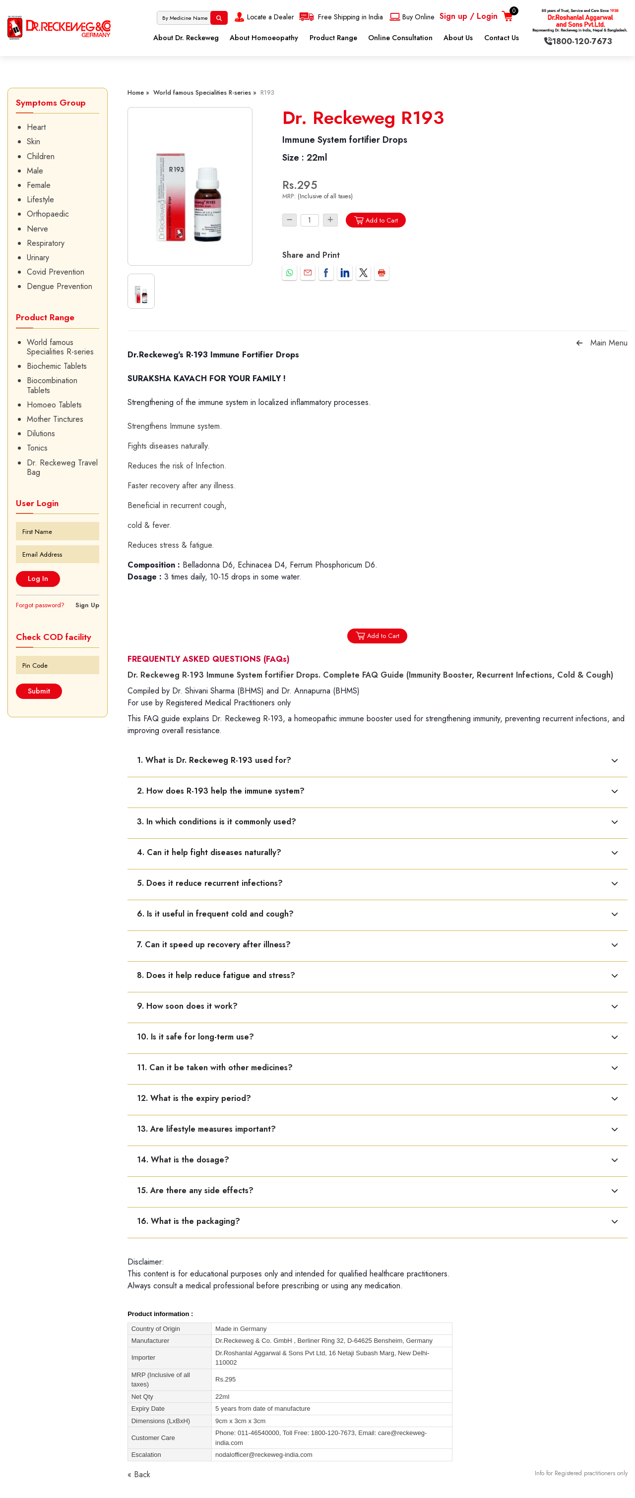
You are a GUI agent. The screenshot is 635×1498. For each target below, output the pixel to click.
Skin (33, 141)
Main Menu (609, 342)
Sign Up (87, 605)
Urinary (38, 257)
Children (41, 156)
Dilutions (41, 433)
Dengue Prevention (59, 286)
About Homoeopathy (264, 38)
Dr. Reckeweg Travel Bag (62, 467)
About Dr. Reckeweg (186, 38)
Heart (36, 127)
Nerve (37, 228)
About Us (458, 38)
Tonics (37, 448)
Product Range (333, 38)
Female (39, 185)
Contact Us (501, 38)
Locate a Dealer (263, 16)
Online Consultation (400, 38)
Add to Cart (376, 220)
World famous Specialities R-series (60, 347)
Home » (138, 92)
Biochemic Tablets (57, 366)
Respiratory (45, 243)
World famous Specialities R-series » (204, 92)
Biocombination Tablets (52, 385)
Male (35, 170)
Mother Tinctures (55, 419)
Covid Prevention (55, 272)
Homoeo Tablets (54, 404)
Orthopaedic (48, 214)
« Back (138, 1474)
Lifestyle (40, 199)
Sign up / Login (469, 16)
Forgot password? (40, 605)
